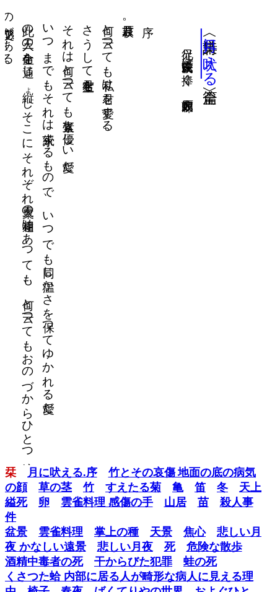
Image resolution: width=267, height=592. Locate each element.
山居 (175, 502)
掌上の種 (116, 532)
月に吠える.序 (62, 472)
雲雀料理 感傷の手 (107, 502)
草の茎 (55, 487)
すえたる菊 (133, 487)
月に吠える (210, 53)
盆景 (16, 532)
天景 (161, 532)
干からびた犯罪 (133, 561)
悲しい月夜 (125, 547)
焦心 (194, 532)
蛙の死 (200, 561)
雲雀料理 (60, 532)
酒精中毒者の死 (44, 561)
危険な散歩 (214, 547)
